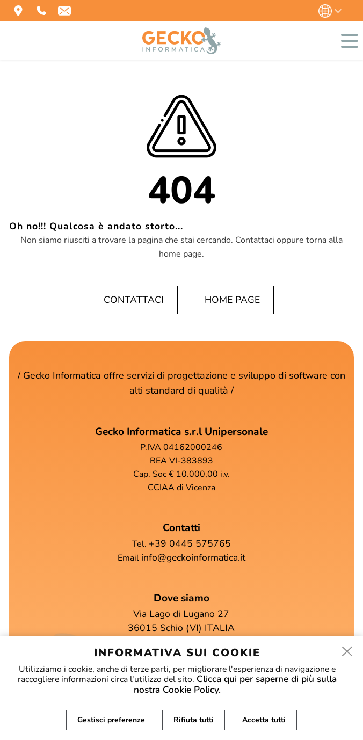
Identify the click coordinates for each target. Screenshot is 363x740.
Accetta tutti (264, 720)
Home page (232, 299)
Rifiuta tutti (193, 720)
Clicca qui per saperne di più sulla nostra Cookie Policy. (235, 685)
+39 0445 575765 (190, 543)
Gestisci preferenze (110, 720)
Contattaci (134, 299)
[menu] (349, 40)
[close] (347, 651)
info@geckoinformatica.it (193, 557)
